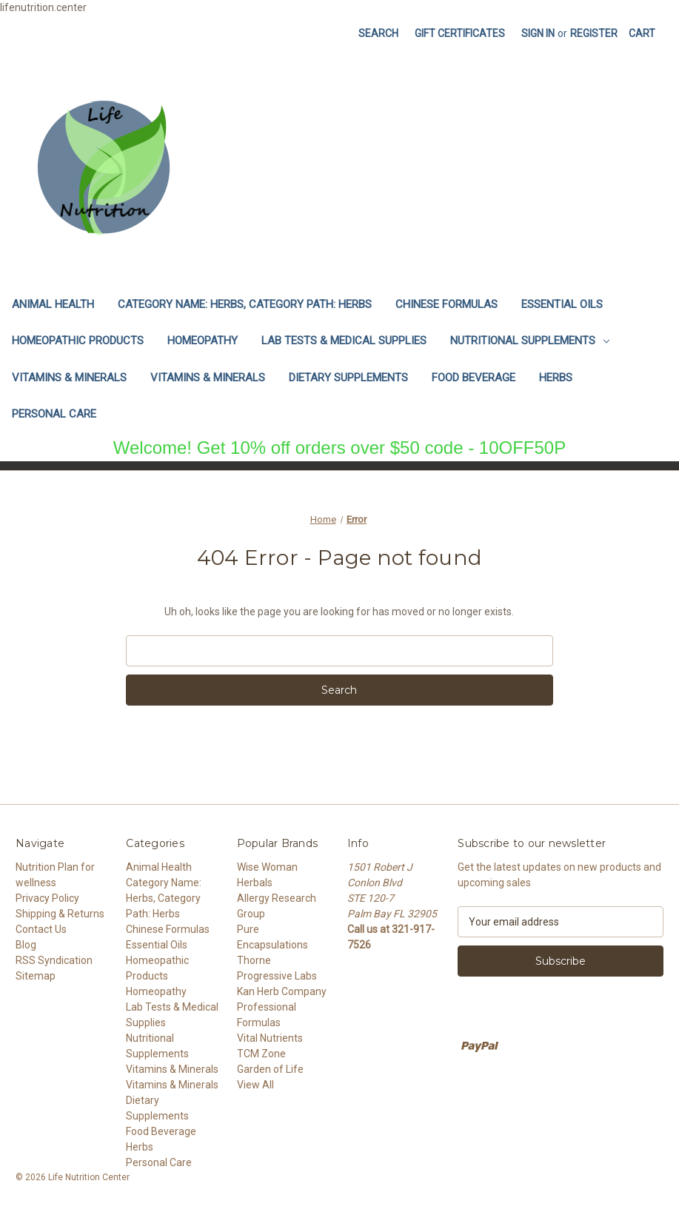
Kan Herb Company (282, 991)
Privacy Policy (47, 898)
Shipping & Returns (60, 914)
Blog (26, 945)
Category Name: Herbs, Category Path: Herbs (245, 304)
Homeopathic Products (78, 340)
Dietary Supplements (348, 377)
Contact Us (41, 929)
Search (378, 33)
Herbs (555, 377)
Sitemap (36, 976)
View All (255, 1085)
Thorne (254, 960)
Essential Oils (562, 304)
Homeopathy (202, 340)
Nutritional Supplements (529, 340)
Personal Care (54, 414)
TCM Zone (261, 1054)
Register (594, 33)
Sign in (538, 33)
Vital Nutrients (270, 1038)
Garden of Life (270, 1069)
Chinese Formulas (446, 304)
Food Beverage (473, 377)
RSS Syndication (54, 960)
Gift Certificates (460, 33)
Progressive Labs (277, 976)
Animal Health (53, 304)
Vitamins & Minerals (69, 377)
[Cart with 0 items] (642, 34)
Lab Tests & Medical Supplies (344, 340)
